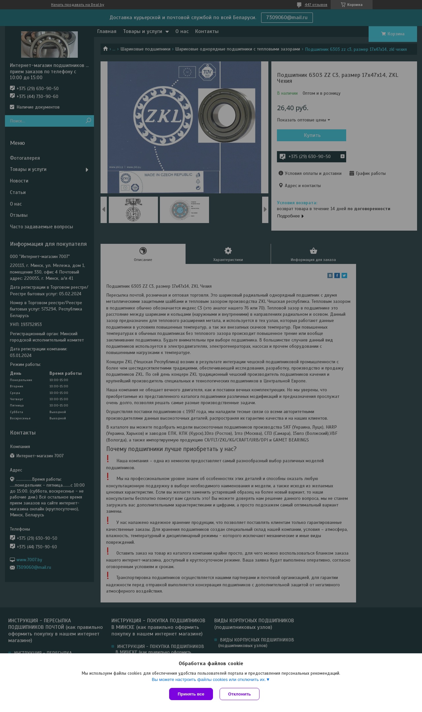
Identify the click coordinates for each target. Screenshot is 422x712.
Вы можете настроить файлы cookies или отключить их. (209, 679)
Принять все (191, 694)
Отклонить (239, 694)
